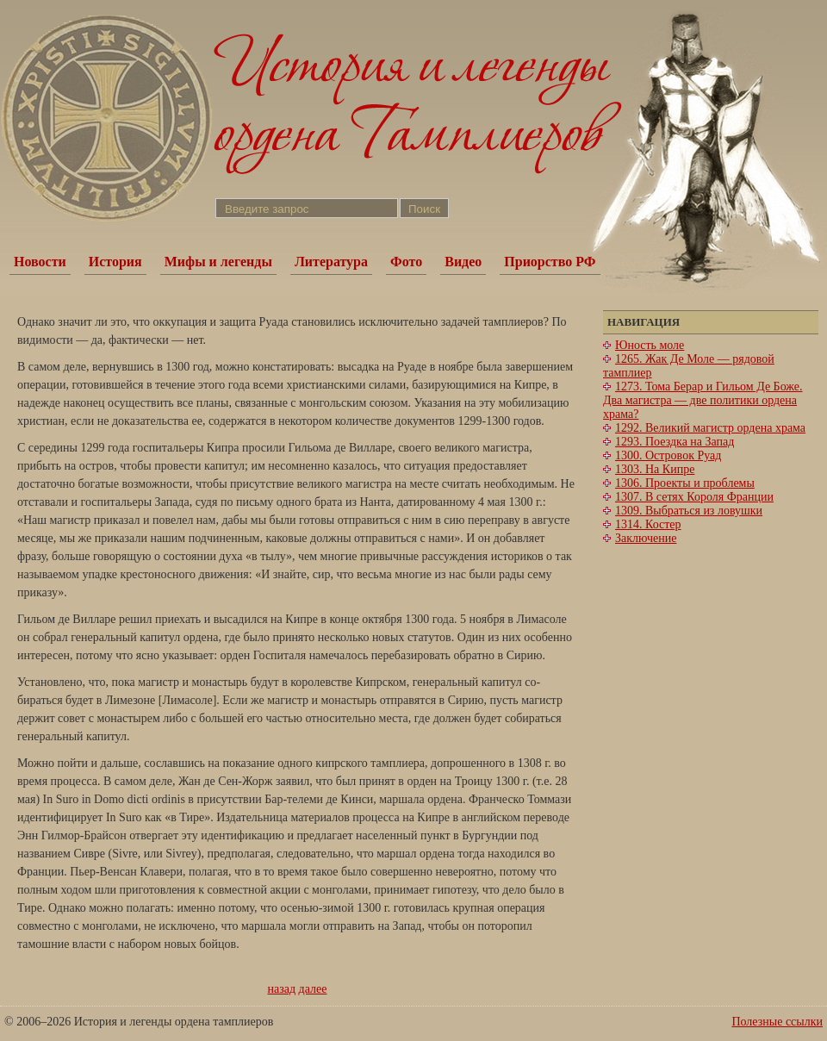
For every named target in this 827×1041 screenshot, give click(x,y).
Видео (463, 261)
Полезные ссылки (777, 1021)
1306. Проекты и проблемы (685, 483)
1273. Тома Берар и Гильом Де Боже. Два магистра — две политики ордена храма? (703, 400)
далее (313, 988)
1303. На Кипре (654, 469)
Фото (406, 261)
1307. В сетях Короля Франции (694, 496)
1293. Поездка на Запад (674, 441)
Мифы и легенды (218, 261)
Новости (40, 261)
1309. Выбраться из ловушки (688, 510)
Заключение (645, 538)
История (115, 261)
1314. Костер (648, 524)
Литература (331, 261)
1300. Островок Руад (668, 455)
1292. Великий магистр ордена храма (710, 427)
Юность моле (649, 345)
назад (282, 988)
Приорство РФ (549, 261)
